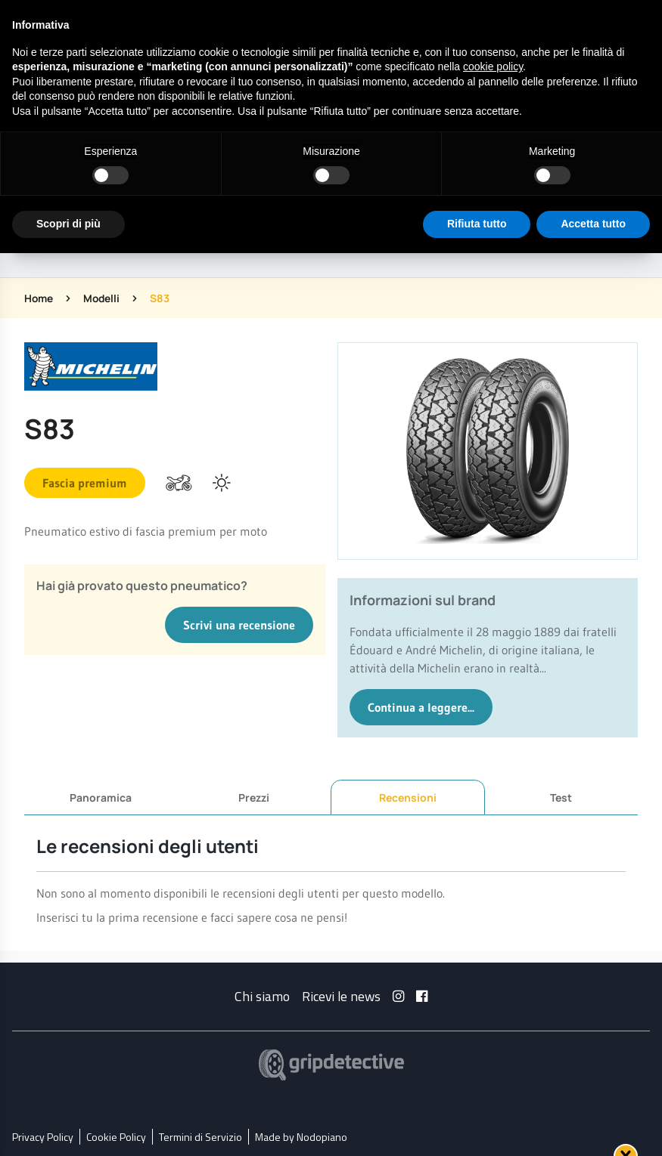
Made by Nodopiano (301, 1136)
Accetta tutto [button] (593, 224)
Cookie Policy (116, 1136)
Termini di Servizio (200, 1136)
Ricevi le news (341, 995)
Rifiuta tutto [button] (477, 224)
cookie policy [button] (493, 66)
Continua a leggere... (421, 707)
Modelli (104, 298)
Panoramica (101, 797)
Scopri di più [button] (68, 224)
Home (39, 298)
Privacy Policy (42, 1136)
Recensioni (408, 797)
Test (561, 797)
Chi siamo (262, 995)
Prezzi (253, 797)
